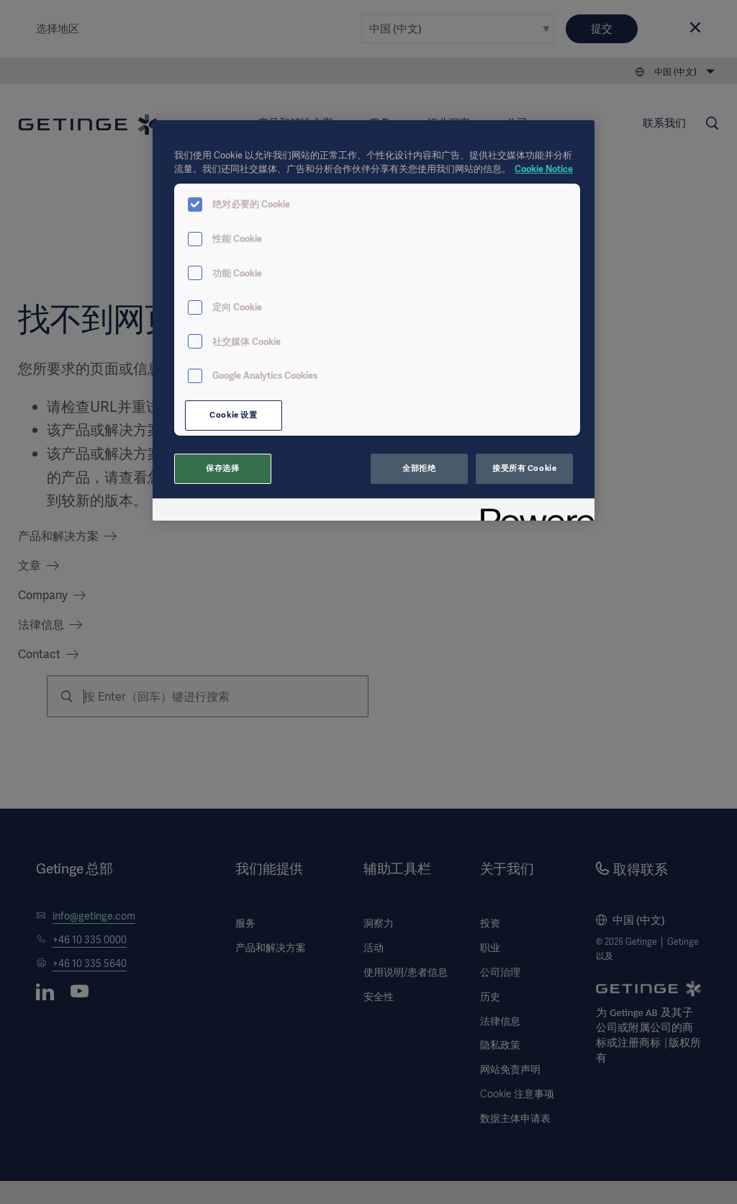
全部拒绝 (418, 468)
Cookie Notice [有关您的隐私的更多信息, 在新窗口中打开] (544, 169)
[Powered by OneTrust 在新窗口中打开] (532, 512)
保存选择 (222, 468)
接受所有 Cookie (524, 468)
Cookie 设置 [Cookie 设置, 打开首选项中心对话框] (233, 415)
